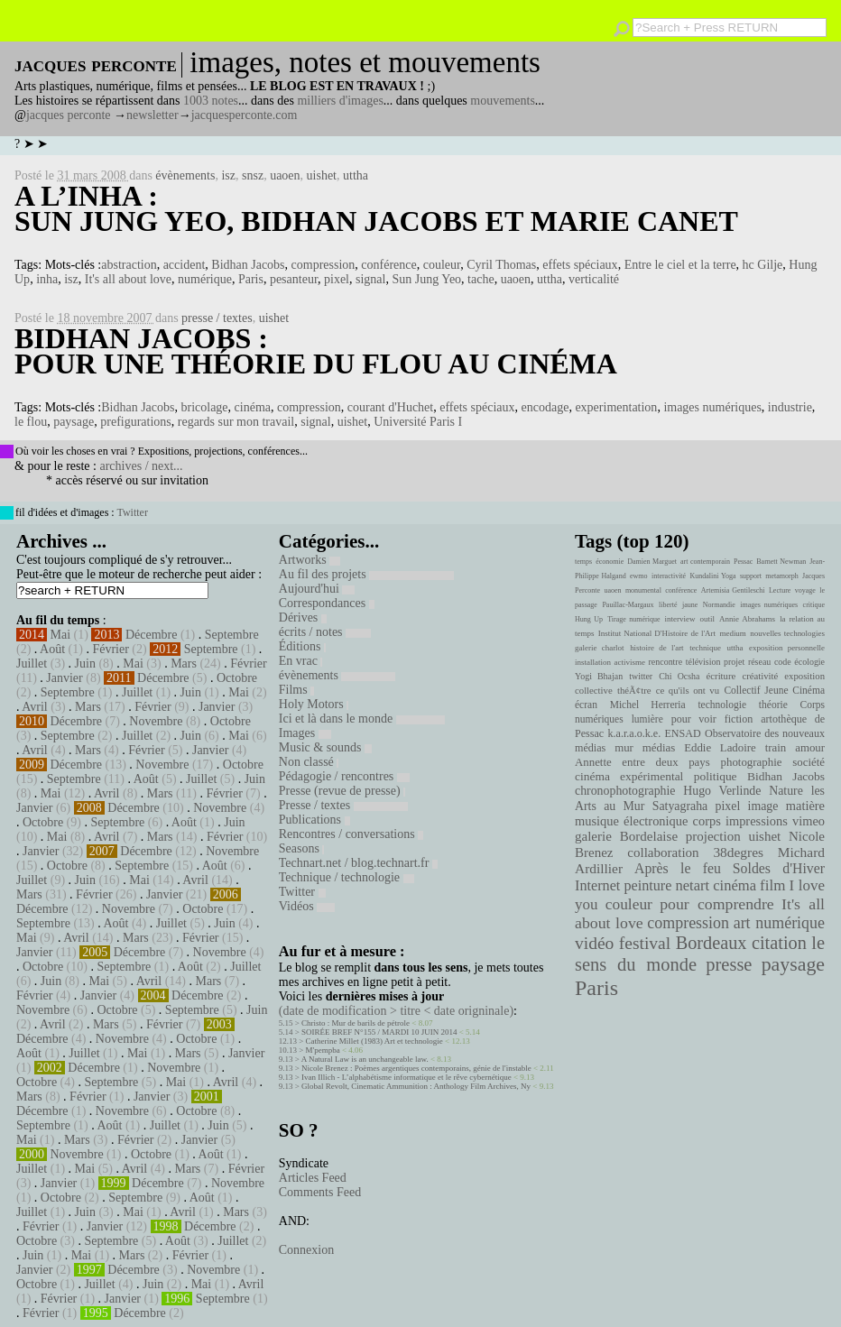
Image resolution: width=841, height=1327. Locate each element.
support (751, 576)
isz (228, 175)
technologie (722, 704)
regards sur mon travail (236, 422)
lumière (647, 719)
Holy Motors (313, 704)
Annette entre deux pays (642, 762)
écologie (809, 662)
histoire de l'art (656, 647)
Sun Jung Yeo (426, 279)
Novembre (155, 721)
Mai (61, 634)
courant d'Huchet (390, 407)
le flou (30, 422)
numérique (205, 279)
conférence (388, 265)
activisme (630, 662)
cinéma (253, 407)
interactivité (669, 576)
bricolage (204, 407)
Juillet (31, 663)
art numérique (779, 923)
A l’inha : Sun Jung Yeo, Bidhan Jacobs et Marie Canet (376, 208)
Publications (314, 819)
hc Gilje (763, 265)
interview (680, 618)
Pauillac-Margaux (627, 605)
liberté (668, 605)
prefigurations (135, 422)
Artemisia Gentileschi (733, 590)
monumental (643, 590)
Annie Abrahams (747, 618)
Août (52, 649)
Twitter (131, 512)
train (776, 748)
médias (658, 748)
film (772, 885)
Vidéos (307, 906)
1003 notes (210, 100)
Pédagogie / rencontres (344, 776)
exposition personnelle (787, 647)
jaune (690, 605)
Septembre (232, 634)
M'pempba (323, 1050)
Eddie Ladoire (720, 748)
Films (296, 689)
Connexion (306, 1250)
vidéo (594, 943)
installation (593, 662)
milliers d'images (340, 100)
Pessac (743, 562)
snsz (252, 175)
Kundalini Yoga (713, 576)
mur (624, 748)
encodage (545, 407)
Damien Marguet (652, 562)
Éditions (302, 646)
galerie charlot (599, 647)
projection (713, 836)
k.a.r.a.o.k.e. (634, 733)
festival (644, 943)
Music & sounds (325, 747)
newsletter (152, 115)
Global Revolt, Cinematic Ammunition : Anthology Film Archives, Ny (416, 1086)
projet (734, 662)
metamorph (781, 576)
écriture (721, 675)
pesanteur (294, 279)
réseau (759, 662)
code (782, 662)
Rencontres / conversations (351, 834)
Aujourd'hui (317, 588)
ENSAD (682, 733)
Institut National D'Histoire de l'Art (657, 633)
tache (480, 279)
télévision (703, 662)
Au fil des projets (366, 574)
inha (47, 279)
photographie (751, 762)
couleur (441, 265)
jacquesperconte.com (244, 115)
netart (692, 885)
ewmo (639, 576)
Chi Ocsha (679, 676)
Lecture (779, 590)
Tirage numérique (633, 619)
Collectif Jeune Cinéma (774, 690)
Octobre (237, 678)
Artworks (309, 560)
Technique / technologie (346, 877)
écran (586, 704)
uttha (355, 175)
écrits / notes (325, 632)
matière (805, 805)
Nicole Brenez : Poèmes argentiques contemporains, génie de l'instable (416, 1068)
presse (729, 964)
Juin (85, 663)
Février (110, 649)
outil (707, 618)
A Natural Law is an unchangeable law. (365, 1059)
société (808, 762)
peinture (647, 886)
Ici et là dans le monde (362, 718)
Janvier (64, 678)
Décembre (151, 634)
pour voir (693, 719)
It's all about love (128, 279)
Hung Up (589, 619)
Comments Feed (320, 1192)
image (763, 806)
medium (732, 633)
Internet (597, 886)
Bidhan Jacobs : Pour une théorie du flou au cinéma (315, 351)
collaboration (662, 852)
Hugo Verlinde (722, 790)
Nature (786, 790)
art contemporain (705, 562)
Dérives (303, 617)
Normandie (719, 605)
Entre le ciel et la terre (680, 265)
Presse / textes (343, 805)
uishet (322, 175)
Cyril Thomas (501, 265)
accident (184, 265)
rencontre (666, 662)
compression (323, 265)
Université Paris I (418, 422)
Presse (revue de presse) (342, 790)
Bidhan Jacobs (247, 265)
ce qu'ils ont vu (687, 690)
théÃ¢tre (634, 690)
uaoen (285, 175)
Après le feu (677, 868)
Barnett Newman (781, 562)
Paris (250, 279)
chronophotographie (625, 790)
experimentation (616, 407)
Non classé (309, 762)
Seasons (302, 848)
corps (707, 821)
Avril (35, 707)
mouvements (502, 100)
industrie (790, 407)
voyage (805, 590)
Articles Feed (313, 1177)
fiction (739, 719)
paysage (73, 422)
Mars (184, 663)
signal (370, 279)
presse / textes (217, 318)
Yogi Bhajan (599, 676)
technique (705, 647)
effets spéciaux (579, 265)
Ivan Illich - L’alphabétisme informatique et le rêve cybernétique (406, 1077)
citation (779, 943)
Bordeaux (711, 943)
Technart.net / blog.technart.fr (358, 863)
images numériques (712, 407)
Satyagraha (680, 806)
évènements (185, 175)
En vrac (301, 661)
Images (305, 733)
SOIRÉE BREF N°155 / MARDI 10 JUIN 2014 (379, 1032)
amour (810, 748)
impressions (756, 821)
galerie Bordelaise (626, 836)
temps (583, 562)
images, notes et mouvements (365, 62)
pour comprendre (717, 904)
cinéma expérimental (629, 776)
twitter (640, 676)
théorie (773, 704)
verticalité (593, 279)
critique (814, 605)
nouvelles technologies (787, 633)
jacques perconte (68, 115)
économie (610, 562)
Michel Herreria (648, 704)
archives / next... (140, 466)
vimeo (808, 821)
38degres (738, 852)
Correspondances (326, 603)
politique (715, 776)
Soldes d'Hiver (779, 868)
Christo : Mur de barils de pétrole (355, 1023)
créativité (760, 675)
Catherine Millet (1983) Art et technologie (374, 1041)
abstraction (128, 265)
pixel (336, 279)
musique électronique (631, 821)
